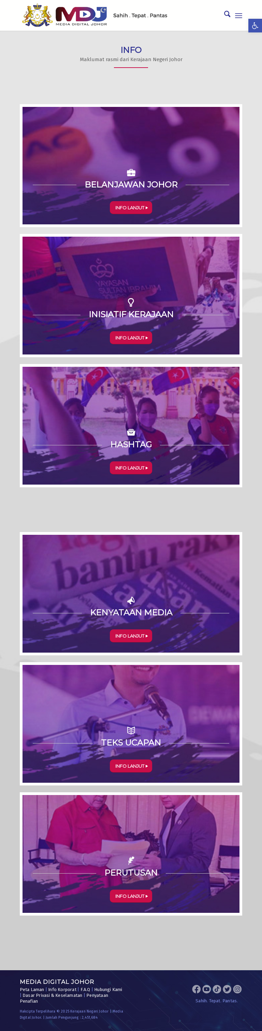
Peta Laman (32, 989)
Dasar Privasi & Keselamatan (52, 995)
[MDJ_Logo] (95, 15)
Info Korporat (62, 989)
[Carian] (224, 15)
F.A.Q (85, 989)
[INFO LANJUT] (131, 207)
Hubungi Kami (108, 989)
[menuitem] (224, 15)
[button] (255, 25)
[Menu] (238, 15)
